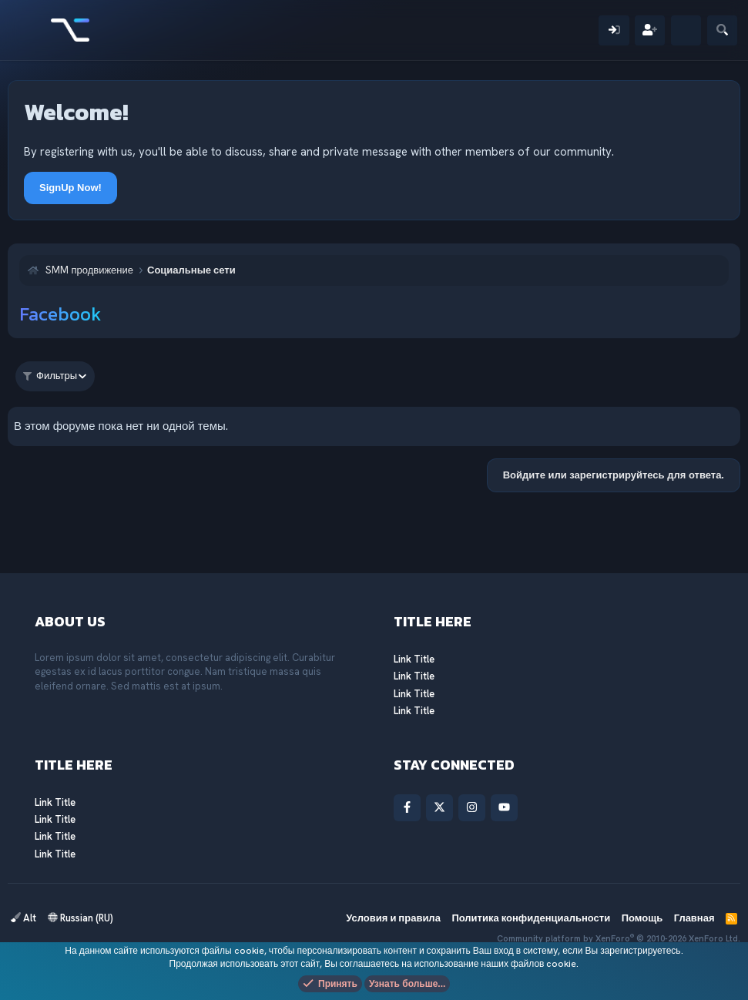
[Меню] (29, 30)
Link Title (414, 659)
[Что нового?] (686, 30)
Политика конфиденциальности (530, 917)
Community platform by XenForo (618, 938)
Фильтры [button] (50, 375)
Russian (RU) (80, 917)
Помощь (642, 917)
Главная (694, 917)
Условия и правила (393, 917)
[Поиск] (722, 30)
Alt (23, 917)
